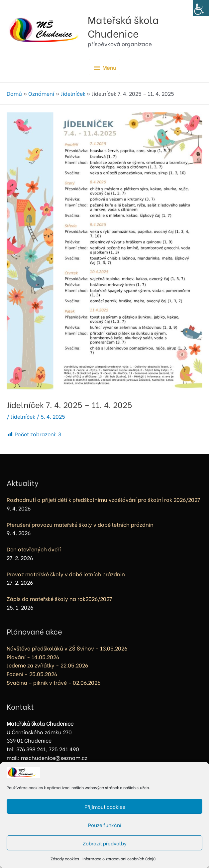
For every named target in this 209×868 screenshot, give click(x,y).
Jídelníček (23, 418)
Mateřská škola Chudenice (141, 26)
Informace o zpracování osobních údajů (119, 858)
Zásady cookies (65, 858)
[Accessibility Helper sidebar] (201, 8)
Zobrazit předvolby (105, 843)
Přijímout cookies (104, 806)
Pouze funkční (104, 824)
